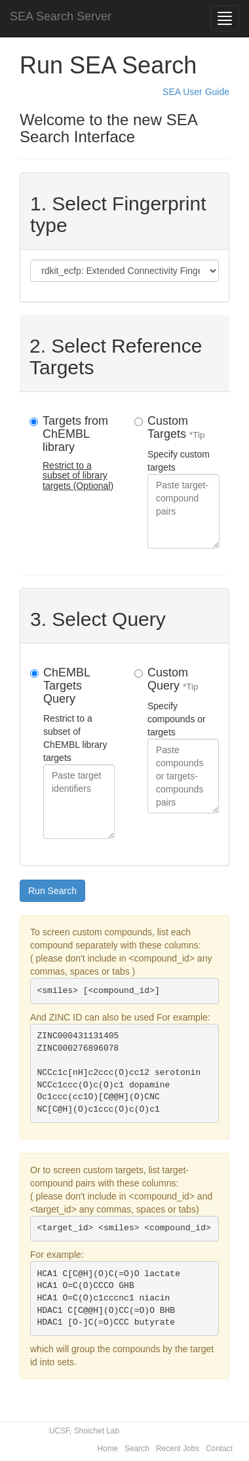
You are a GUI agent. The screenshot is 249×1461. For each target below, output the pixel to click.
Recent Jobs (177, 1448)
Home (108, 1448)
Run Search (52, 891)
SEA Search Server (60, 16)
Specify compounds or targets (183, 739)
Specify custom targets (183, 481)
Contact (219, 1448)
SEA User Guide (196, 92)
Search (137, 1448)
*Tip (197, 435)
